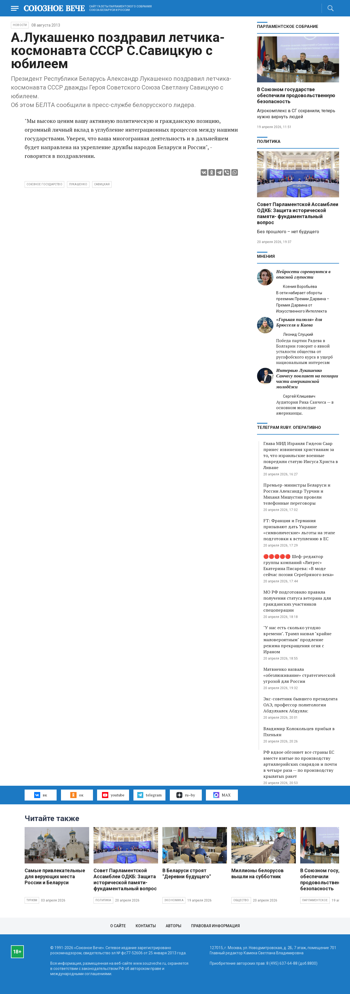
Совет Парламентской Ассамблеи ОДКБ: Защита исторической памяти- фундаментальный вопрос (297, 213)
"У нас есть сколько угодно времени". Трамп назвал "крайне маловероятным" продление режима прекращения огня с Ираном (297, 640)
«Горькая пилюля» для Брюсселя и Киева (299, 322)
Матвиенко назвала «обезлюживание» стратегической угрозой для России (299, 675)
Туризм (32, 900)
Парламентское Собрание (287, 26)
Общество (241, 900)
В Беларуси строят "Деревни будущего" (186, 873)
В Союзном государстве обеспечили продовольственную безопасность (296, 95)
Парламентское (315, 900)
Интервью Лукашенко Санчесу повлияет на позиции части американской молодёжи (307, 378)
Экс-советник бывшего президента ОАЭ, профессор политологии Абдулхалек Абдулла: (300, 705)
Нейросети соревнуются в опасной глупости (303, 274)
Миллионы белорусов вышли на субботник (257, 873)
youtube (113, 795)
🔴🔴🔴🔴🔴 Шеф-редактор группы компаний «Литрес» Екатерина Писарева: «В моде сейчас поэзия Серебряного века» (298, 565)
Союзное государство (44, 184)
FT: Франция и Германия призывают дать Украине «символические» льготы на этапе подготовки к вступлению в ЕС (299, 530)
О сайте (118, 926)
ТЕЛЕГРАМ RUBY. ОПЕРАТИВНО (289, 427)
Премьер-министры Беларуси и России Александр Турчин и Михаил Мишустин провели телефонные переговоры (296, 494)
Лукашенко (78, 184)
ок (76, 795)
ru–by (185, 795)
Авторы (173, 926)
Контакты (146, 926)
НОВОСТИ (20, 25)
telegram (149, 795)
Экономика (173, 900)
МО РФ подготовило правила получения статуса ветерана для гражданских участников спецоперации (297, 601)
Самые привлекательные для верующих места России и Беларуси (55, 876)
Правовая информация (215, 926)
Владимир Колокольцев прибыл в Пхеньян (299, 732)
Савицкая (102, 184)
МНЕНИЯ (266, 256)
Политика (269, 141)
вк (40, 795)
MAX (222, 795)
